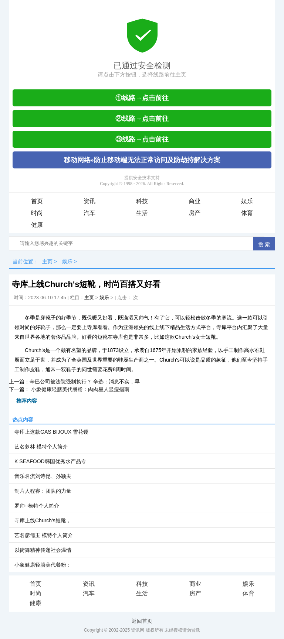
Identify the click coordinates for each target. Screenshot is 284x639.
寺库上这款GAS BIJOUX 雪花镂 (51, 432)
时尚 (37, 213)
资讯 (89, 201)
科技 (142, 201)
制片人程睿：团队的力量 (42, 491)
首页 (37, 201)
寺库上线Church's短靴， (42, 520)
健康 (37, 225)
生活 (142, 213)
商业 (194, 201)
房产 (194, 213)
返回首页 (142, 621)
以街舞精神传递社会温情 (42, 550)
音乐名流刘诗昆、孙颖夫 (42, 476)
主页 (47, 261)
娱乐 (247, 201)
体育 (247, 213)
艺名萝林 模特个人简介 (41, 447)
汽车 (89, 213)
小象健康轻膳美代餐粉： (42, 565)
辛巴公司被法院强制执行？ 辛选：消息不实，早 (85, 382)
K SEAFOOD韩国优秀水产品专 (50, 461)
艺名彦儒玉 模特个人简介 (43, 535)
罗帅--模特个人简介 (36, 506)
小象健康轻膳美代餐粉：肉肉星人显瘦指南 (79, 389)
